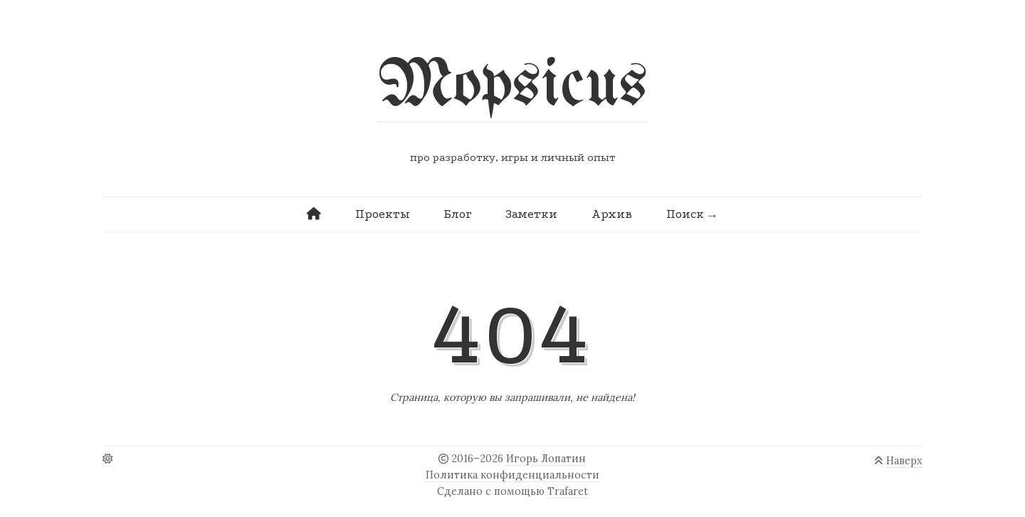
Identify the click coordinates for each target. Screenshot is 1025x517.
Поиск (685, 214)
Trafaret (567, 491)
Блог (457, 214)
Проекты (382, 214)
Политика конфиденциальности (512, 475)
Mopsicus (513, 86)
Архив (612, 214)
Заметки (531, 214)
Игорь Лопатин (546, 458)
